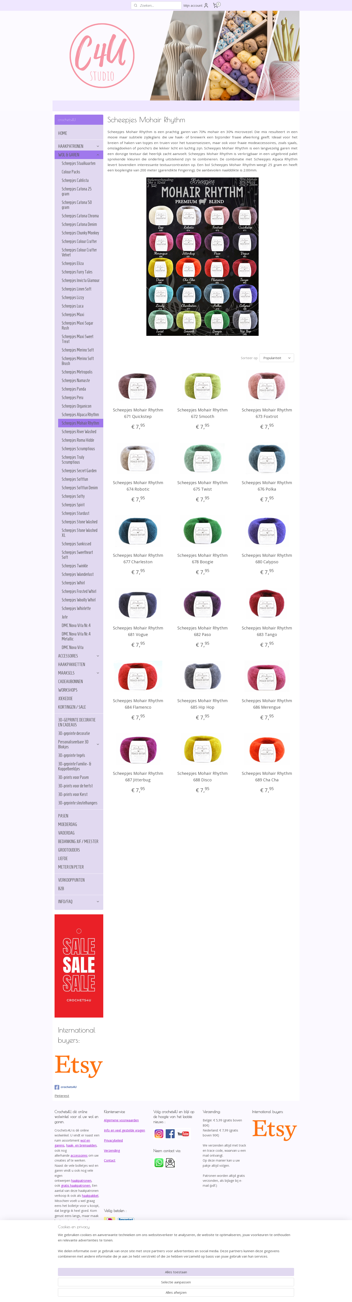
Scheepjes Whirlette (76, 608)
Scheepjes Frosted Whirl (79, 591)
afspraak (82, 1221)
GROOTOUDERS (69, 850)
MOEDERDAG (67, 824)
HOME (62, 133)
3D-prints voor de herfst (75, 785)
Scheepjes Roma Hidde (78, 440)
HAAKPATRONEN (79, 146)
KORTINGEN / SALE (72, 707)
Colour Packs (71, 171)
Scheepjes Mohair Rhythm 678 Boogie (202, 558)
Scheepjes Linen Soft (76, 288)
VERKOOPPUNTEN (71, 880)
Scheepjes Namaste (76, 380)
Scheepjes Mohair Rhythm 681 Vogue (138, 631)
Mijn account (196, 5)
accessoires (79, 1155)
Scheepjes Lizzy (73, 297)
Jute (65, 616)
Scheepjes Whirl (73, 582)
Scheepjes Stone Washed (79, 521)
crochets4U (66, 1087)
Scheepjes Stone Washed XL (79, 533)
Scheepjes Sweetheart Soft (77, 555)
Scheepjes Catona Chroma (80, 215)
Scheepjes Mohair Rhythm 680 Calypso (267, 558)
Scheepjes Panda (74, 389)
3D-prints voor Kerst (73, 794)
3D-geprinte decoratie (74, 733)
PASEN (63, 815)
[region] (146, 1283)
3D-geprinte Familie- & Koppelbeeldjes (74, 766)
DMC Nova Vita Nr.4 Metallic (76, 636)
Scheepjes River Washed (79, 431)
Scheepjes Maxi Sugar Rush (77, 325)
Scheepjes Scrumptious (78, 448)
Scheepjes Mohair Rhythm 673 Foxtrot (267, 413)
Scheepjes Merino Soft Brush (78, 361)
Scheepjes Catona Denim (79, 224)
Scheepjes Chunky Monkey (80, 232)
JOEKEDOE (65, 698)
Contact (109, 1160)
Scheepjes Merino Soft (78, 349)
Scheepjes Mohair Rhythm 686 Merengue (267, 704)
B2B (61, 888)
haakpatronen (81, 1180)
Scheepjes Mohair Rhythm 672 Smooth (202, 413)
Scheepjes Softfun (75, 479)
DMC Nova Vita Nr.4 (76, 625)
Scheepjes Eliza (73, 263)
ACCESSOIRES (79, 655)
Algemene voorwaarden (121, 1120)
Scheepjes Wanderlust (78, 574)
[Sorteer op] (277, 358)
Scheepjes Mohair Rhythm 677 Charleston (138, 558)
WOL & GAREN (79, 154)
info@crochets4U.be (70, 1236)
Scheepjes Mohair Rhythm (80, 423)
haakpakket (90, 1195)
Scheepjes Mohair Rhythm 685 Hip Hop (202, 704)
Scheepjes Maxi (73, 314)
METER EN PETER (71, 867)
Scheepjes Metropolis (77, 371)
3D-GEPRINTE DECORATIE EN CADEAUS (77, 722)
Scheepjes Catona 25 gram (77, 191)
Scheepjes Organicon (76, 406)
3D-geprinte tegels (71, 755)
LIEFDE (63, 858)
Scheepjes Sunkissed (76, 543)
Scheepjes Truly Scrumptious (73, 460)
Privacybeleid (113, 1140)
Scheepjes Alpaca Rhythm (80, 414)
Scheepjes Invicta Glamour (80, 280)
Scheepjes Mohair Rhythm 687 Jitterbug (138, 776)
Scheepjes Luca (73, 306)
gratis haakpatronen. (76, 1185)
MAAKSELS (79, 673)
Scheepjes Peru (72, 397)
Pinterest (62, 1095)
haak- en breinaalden (81, 1145)
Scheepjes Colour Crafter (79, 241)
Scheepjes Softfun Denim (80, 487)
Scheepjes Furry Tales (77, 271)
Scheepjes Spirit (73, 504)
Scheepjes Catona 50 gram (77, 205)
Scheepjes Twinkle (75, 565)
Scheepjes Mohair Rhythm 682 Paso (202, 631)
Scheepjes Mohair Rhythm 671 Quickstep (138, 413)
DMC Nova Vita (73, 647)
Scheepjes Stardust (75, 513)
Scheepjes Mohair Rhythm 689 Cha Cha (267, 776)
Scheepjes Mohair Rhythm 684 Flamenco (138, 704)
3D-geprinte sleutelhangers (77, 802)
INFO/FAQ (79, 901)
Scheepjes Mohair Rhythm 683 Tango (267, 631)
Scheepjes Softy (73, 496)
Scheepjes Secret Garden (79, 470)
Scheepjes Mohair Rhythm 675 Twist (202, 486)
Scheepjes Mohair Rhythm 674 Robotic (138, 486)
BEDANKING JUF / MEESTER (78, 841)
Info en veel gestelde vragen (124, 1130)
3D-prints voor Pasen (73, 777)
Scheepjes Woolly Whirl (79, 599)
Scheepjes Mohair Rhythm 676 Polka (267, 486)
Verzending (112, 1150)
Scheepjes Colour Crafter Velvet (79, 252)
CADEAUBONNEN (70, 681)
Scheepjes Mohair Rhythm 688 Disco (202, 776)
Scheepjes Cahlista (75, 180)
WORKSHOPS (67, 690)
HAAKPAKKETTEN (71, 664)
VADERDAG (66, 832)
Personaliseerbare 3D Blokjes (79, 744)
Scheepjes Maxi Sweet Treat (77, 339)
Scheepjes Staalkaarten (78, 163)
